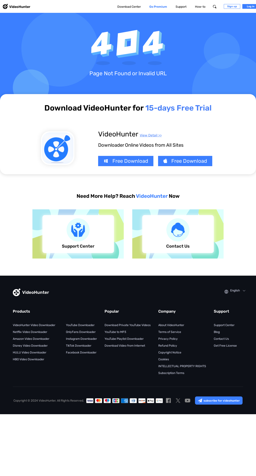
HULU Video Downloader (29, 352)
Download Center (129, 7)
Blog (217, 332)
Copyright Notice (169, 352)
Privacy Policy (168, 339)
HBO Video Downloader (28, 359)
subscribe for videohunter (219, 400)
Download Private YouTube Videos (128, 325)
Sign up (232, 6)
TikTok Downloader (78, 345)
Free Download (125, 161)
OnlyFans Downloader (81, 332)
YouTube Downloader (80, 325)
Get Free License (225, 345)
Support (181, 7)
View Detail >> (151, 135)
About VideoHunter (171, 325)
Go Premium (158, 7)
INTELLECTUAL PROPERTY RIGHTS (182, 366)
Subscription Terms (171, 373)
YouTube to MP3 (115, 332)
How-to (200, 7)
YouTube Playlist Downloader (124, 339)
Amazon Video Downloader (31, 339)
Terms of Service (169, 332)
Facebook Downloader (81, 352)
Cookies (163, 359)
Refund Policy (167, 345)
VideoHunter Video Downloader (34, 325)
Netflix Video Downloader (30, 332)
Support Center (224, 325)
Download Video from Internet (125, 345)
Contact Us (221, 339)
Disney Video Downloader (30, 345)
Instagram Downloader (81, 339)
